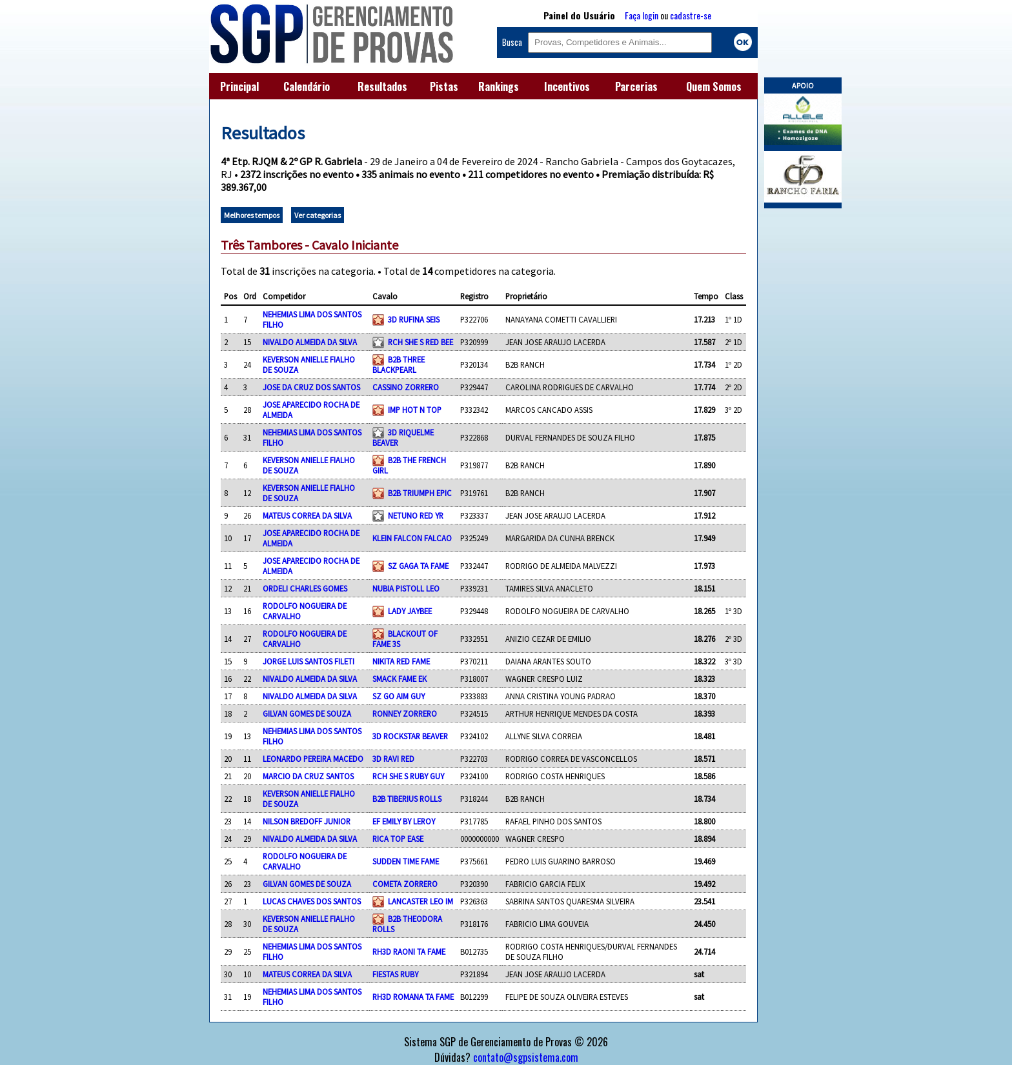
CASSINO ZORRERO (405, 387)
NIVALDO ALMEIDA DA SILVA (310, 342)
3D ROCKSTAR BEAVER (410, 736)
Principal (239, 86)
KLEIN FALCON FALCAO (412, 538)
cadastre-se (690, 15)
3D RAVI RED (393, 758)
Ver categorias (317, 215)
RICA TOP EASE (397, 838)
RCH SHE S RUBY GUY (408, 776)
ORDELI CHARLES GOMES (305, 588)
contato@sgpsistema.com (525, 1057)
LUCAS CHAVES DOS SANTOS (312, 901)
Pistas (444, 86)
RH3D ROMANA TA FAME (413, 996)
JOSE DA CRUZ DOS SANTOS (311, 387)
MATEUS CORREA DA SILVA (307, 515)
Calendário (306, 86)
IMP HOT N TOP (414, 409)
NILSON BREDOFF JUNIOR (306, 821)
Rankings (498, 86)
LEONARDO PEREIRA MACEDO (313, 758)
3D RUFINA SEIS (414, 319)
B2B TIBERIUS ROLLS (406, 798)
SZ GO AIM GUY (398, 696)
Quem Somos (714, 86)
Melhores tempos (251, 215)
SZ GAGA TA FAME (418, 566)
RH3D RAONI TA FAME (408, 951)
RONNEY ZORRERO (404, 713)
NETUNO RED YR (415, 515)
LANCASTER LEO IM (420, 901)
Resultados (382, 86)
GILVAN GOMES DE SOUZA (307, 713)
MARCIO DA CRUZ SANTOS (308, 776)
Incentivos (567, 86)
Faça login (641, 15)
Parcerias (636, 86)
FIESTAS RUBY (395, 974)
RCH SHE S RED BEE (420, 342)
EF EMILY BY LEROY (403, 821)
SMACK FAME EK (399, 678)
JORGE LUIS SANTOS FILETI (308, 661)
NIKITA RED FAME (401, 661)
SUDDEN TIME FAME (405, 861)
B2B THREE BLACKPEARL (398, 364)
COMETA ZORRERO (405, 884)
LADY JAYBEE (410, 611)
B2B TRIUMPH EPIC (420, 493)
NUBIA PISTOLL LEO (406, 588)
